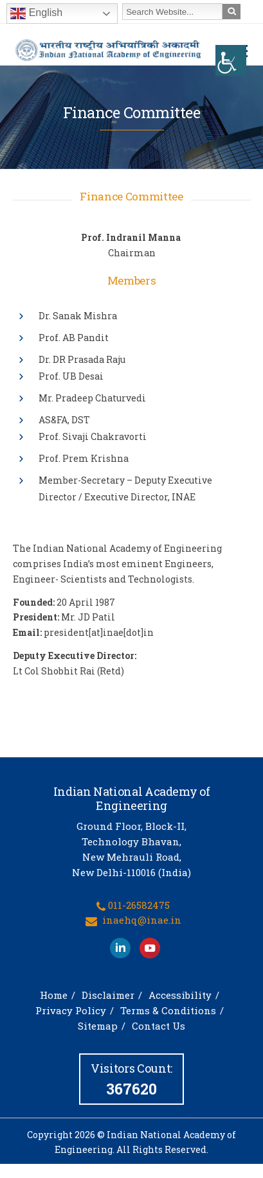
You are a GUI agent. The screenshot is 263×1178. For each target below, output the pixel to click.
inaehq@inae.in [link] (141, 919)
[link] (230, 60)
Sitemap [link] (98, 1025)
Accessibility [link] (180, 995)
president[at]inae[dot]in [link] (99, 632)
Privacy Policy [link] (70, 1010)
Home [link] (54, 995)
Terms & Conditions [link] (168, 1010)
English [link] (36, 13)
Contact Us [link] (158, 1025)
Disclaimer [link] (108, 995)
